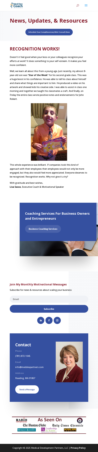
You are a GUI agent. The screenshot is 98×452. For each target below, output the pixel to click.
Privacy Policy (78, 447)
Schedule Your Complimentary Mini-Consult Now (49, 32)
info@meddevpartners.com (29, 367)
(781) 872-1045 (22, 355)
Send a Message (27, 389)
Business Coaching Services (44, 229)
